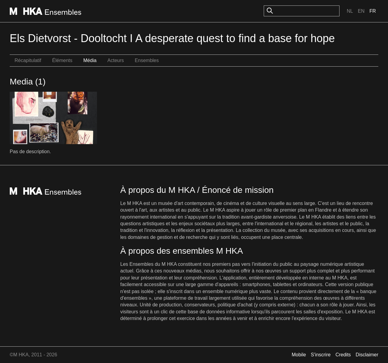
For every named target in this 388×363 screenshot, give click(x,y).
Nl (350, 11)
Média (90, 60)
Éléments (62, 60)
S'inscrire (320, 354)
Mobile (299, 354)
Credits (343, 354)
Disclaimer (367, 354)
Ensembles (147, 60)
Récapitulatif (28, 60)
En (361, 11)
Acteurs (115, 60)
